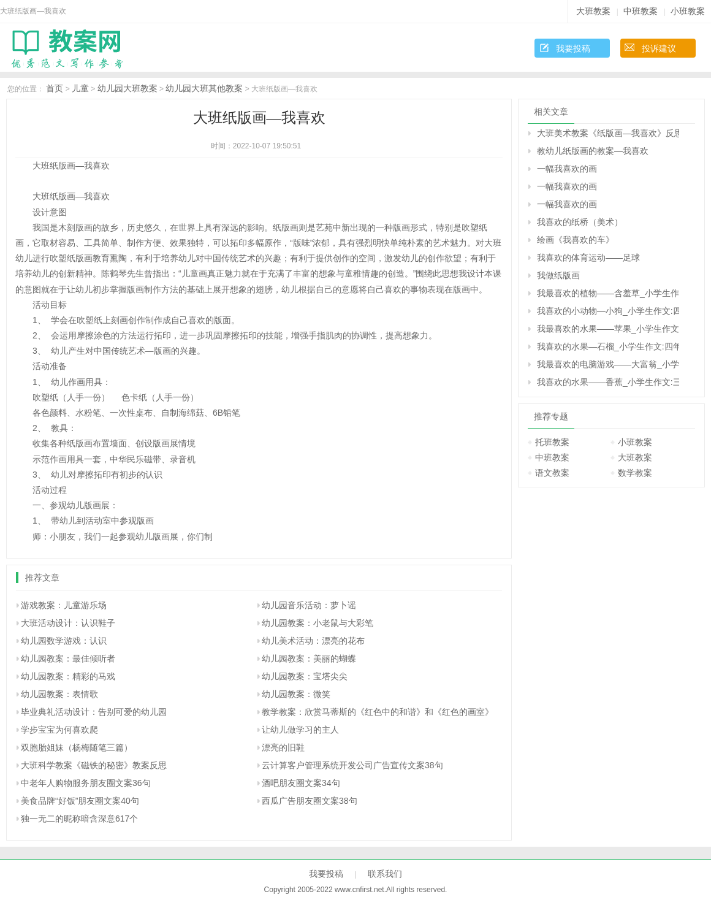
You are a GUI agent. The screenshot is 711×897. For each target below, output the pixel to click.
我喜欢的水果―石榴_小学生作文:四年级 (608, 346)
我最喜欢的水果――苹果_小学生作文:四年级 (608, 329)
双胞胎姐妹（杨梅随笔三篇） (76, 747)
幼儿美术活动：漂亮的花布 (313, 641)
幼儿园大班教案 (127, 88)
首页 (54, 88)
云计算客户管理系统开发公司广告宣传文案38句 (352, 765)
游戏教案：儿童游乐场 (64, 605)
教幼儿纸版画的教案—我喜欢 (592, 151)
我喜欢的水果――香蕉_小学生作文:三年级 (608, 382)
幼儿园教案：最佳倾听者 (68, 658)
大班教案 (593, 11)
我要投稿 (573, 48)
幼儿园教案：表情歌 (59, 694)
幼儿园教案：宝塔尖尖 (305, 676)
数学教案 (635, 473)
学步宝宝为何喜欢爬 (59, 730)
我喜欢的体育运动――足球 (588, 257)
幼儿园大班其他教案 (204, 88)
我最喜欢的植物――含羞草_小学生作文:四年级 (608, 293)
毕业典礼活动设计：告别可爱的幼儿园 (94, 712)
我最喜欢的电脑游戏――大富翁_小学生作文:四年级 (608, 364)
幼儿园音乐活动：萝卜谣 (309, 605)
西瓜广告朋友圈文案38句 (309, 801)
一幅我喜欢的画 (567, 169)
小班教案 (688, 11)
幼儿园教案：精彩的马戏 (68, 676)
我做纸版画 (558, 275)
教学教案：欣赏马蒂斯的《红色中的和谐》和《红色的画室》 (377, 712)
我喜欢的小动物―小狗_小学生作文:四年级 (608, 311)
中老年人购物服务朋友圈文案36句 (86, 783)
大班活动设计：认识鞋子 (68, 623)
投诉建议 (659, 48)
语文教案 (552, 473)
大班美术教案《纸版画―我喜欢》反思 (608, 133)
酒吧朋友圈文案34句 (301, 783)
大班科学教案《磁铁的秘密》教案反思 (94, 765)
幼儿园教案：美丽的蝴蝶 (309, 658)
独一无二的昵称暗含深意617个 (79, 818)
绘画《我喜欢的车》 (575, 240)
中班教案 (640, 11)
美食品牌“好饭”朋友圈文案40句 (80, 801)
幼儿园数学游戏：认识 (64, 641)
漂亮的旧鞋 (283, 747)
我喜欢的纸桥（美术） (580, 222)
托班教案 (552, 442)
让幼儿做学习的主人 (300, 730)
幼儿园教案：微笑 (296, 694)
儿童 (80, 88)
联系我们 (385, 874)
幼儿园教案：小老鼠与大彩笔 (317, 623)
